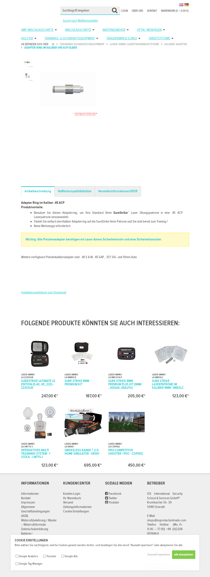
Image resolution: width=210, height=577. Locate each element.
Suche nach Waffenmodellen (80, 21)
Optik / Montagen (149, 30)
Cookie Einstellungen (76, 511)
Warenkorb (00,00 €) (175, 11)
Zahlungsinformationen (77, 507)
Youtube (112, 502)
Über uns (137, 11)
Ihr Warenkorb (72, 498)
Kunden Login (71, 494)
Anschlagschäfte (78, 30)
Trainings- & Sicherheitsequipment (70, 38)
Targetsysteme (159, 38)
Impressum (28, 502)
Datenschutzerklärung (34, 529)
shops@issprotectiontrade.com (166, 520)
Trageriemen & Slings (121, 38)
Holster (27, 38)
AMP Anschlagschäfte (37, 30)
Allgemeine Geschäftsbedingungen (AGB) (35, 511)
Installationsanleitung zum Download (43, 293)
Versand (68, 502)
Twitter (111, 498)
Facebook (113, 494)
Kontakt (152, 11)
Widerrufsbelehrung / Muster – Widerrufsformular (39, 522)
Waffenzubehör (114, 30)
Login (124, 11)
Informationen (30, 494)
